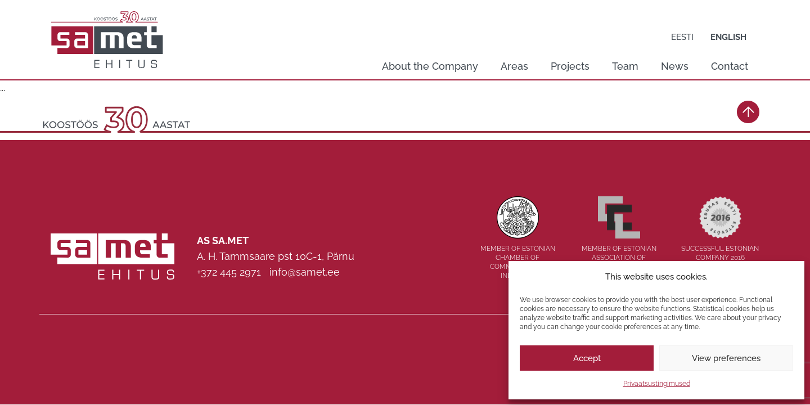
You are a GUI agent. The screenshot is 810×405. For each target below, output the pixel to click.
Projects (570, 66)
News (674, 66)
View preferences (726, 358)
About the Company (430, 66)
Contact (729, 66)
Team (625, 66)
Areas (514, 66)
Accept (587, 358)
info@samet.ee (304, 272)
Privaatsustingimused (656, 384)
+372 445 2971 (229, 272)
